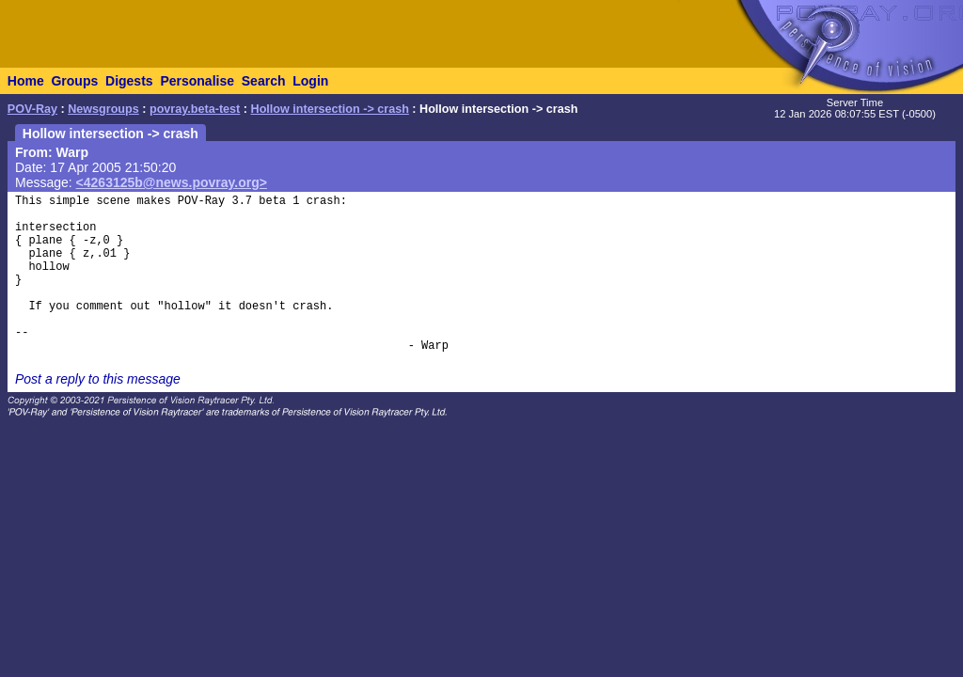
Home (26, 80)
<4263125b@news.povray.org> (171, 182)
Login (310, 80)
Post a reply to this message (98, 378)
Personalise (197, 80)
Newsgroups (103, 109)
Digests (129, 80)
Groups (74, 80)
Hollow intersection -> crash (330, 109)
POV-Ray (32, 109)
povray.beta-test (195, 109)
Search (264, 80)
